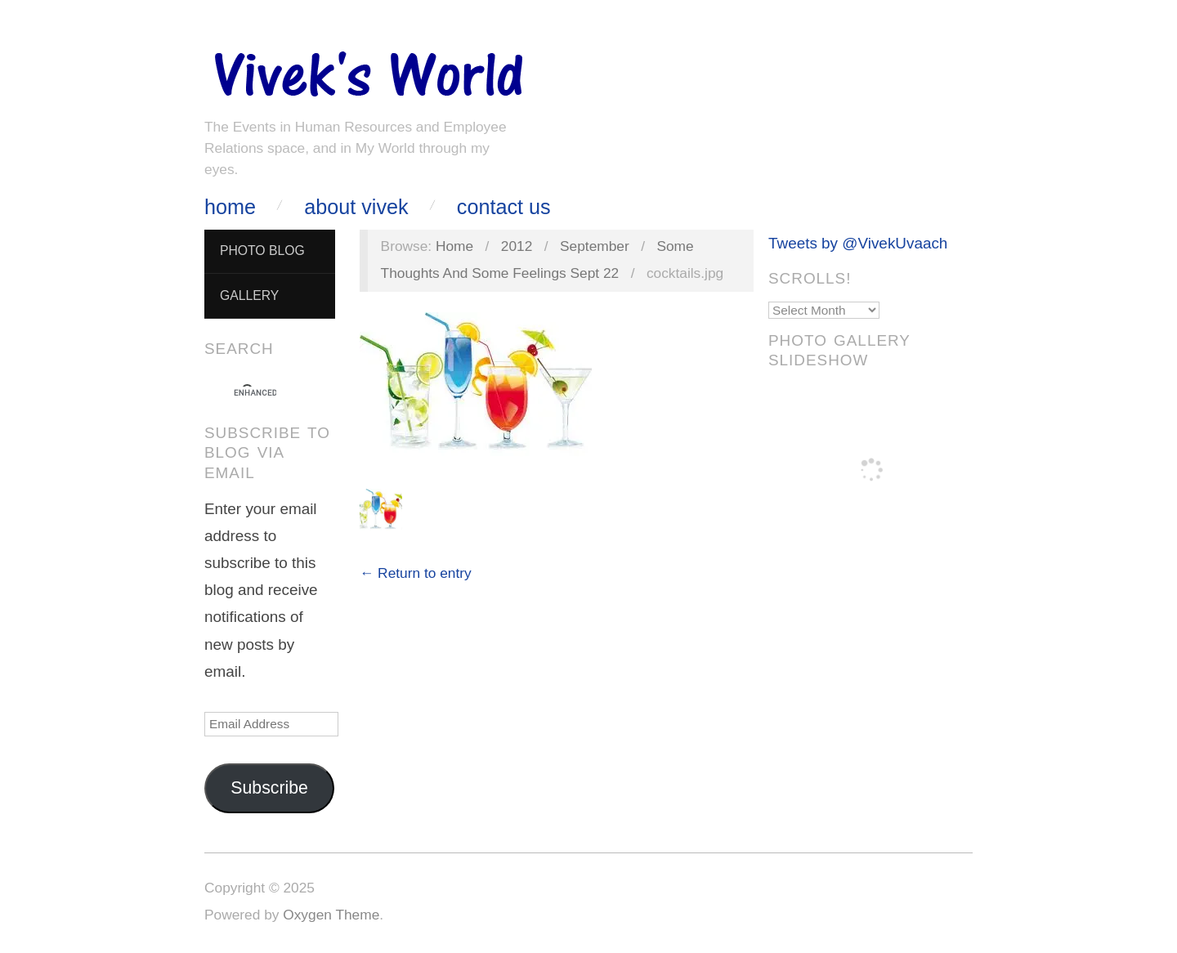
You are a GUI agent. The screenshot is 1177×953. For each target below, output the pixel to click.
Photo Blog (262, 250)
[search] (255, 393)
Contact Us (504, 207)
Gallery (249, 295)
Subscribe (269, 788)
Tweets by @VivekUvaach (857, 243)
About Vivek (356, 207)
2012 (517, 246)
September (594, 246)
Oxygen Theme (331, 914)
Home (230, 207)
